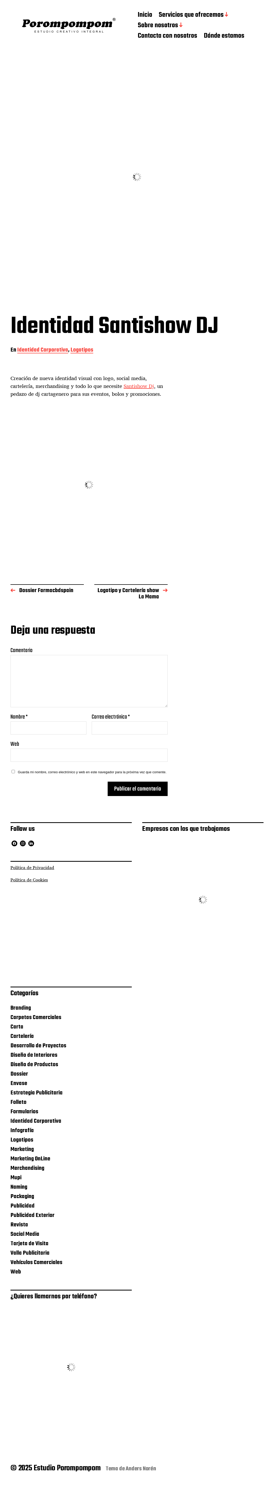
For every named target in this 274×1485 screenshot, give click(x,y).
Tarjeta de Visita (29, 1243)
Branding (20, 1008)
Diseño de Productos (34, 1064)
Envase (18, 1083)
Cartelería (22, 1036)
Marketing (22, 1149)
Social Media (24, 1234)
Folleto (18, 1102)
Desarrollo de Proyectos (38, 1045)
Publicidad (22, 1206)
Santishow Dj (139, 386)
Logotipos (81, 350)
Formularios (24, 1111)
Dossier (19, 1074)
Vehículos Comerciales (36, 1262)
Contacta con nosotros (167, 36)
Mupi (15, 1177)
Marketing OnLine (30, 1158)
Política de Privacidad (32, 867)
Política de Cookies (29, 880)
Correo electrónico (111, 717)
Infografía (22, 1130)
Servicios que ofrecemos (191, 15)
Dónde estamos (224, 36)
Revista (19, 1224)
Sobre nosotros (158, 26)
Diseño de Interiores (33, 1055)
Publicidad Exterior (32, 1215)
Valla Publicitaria (30, 1253)
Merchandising (27, 1168)
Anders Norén (141, 1468)
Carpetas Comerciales (35, 1017)
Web (14, 743)
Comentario (21, 650)
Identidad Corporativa (42, 350)
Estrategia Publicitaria (36, 1092)
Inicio (145, 15)
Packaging (22, 1196)
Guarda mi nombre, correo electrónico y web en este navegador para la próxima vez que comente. (92, 772)
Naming (18, 1187)
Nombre (19, 717)
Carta (16, 1026)
